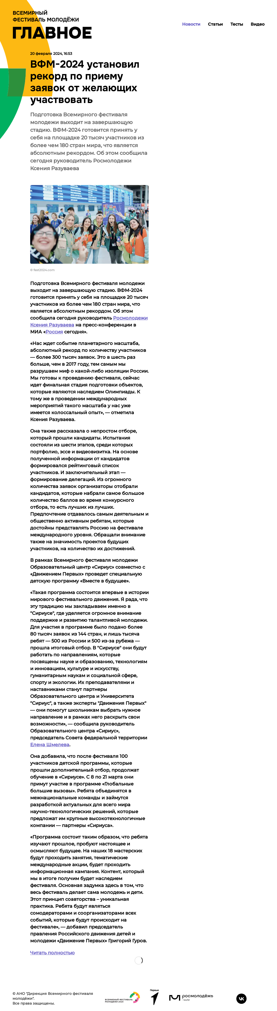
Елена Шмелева (49, 745)
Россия (54, 332)
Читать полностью (52, 953)
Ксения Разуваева (52, 325)
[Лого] (52, 24)
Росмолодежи (130, 318)
